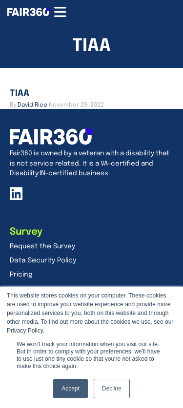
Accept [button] (70, 388)
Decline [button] (112, 388)
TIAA (19, 93)
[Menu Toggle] (60, 12)
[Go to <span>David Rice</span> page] (32, 105)
